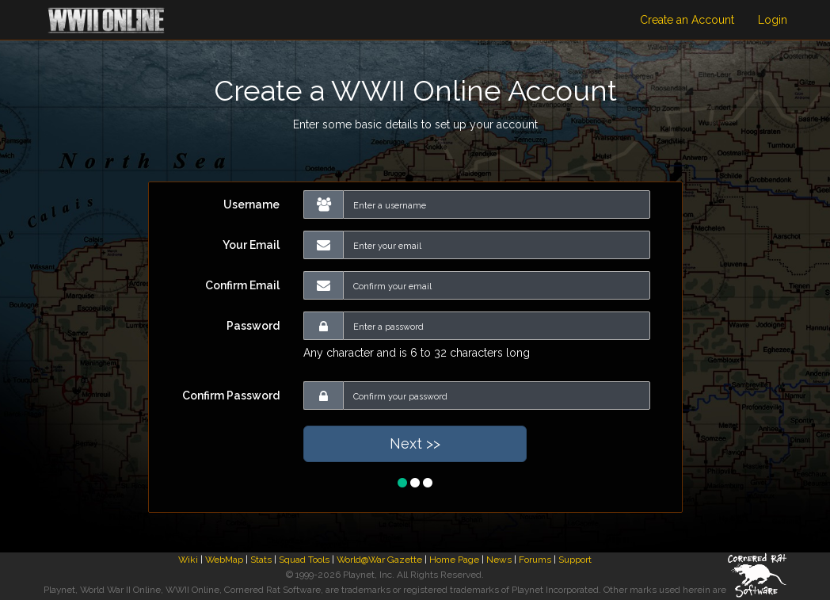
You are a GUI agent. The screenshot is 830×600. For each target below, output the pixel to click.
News (499, 559)
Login (772, 19)
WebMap (224, 559)
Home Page (454, 559)
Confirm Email (242, 285)
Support (575, 559)
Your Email (251, 245)
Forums (535, 559)
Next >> (415, 443)
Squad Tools (304, 559)
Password (253, 325)
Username (251, 204)
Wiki (188, 559)
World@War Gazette (379, 559)
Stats (261, 559)
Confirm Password (231, 395)
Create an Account (687, 19)
